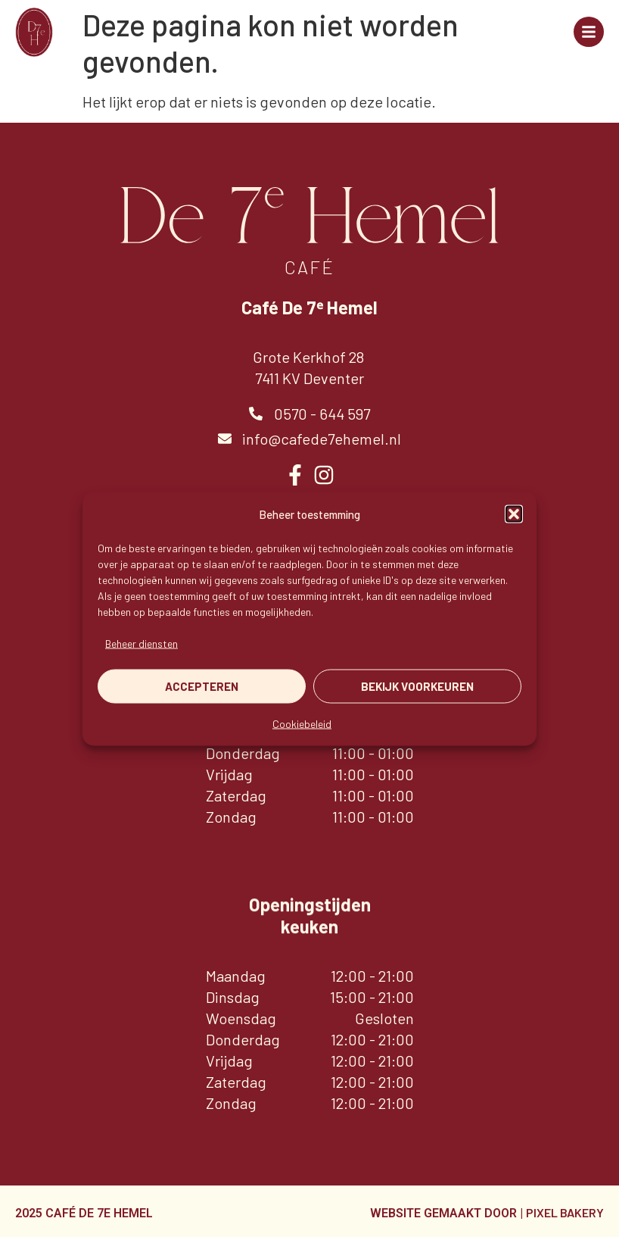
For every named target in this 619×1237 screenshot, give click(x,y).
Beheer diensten (141, 642)
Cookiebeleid (301, 723)
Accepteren (201, 686)
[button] (513, 513)
